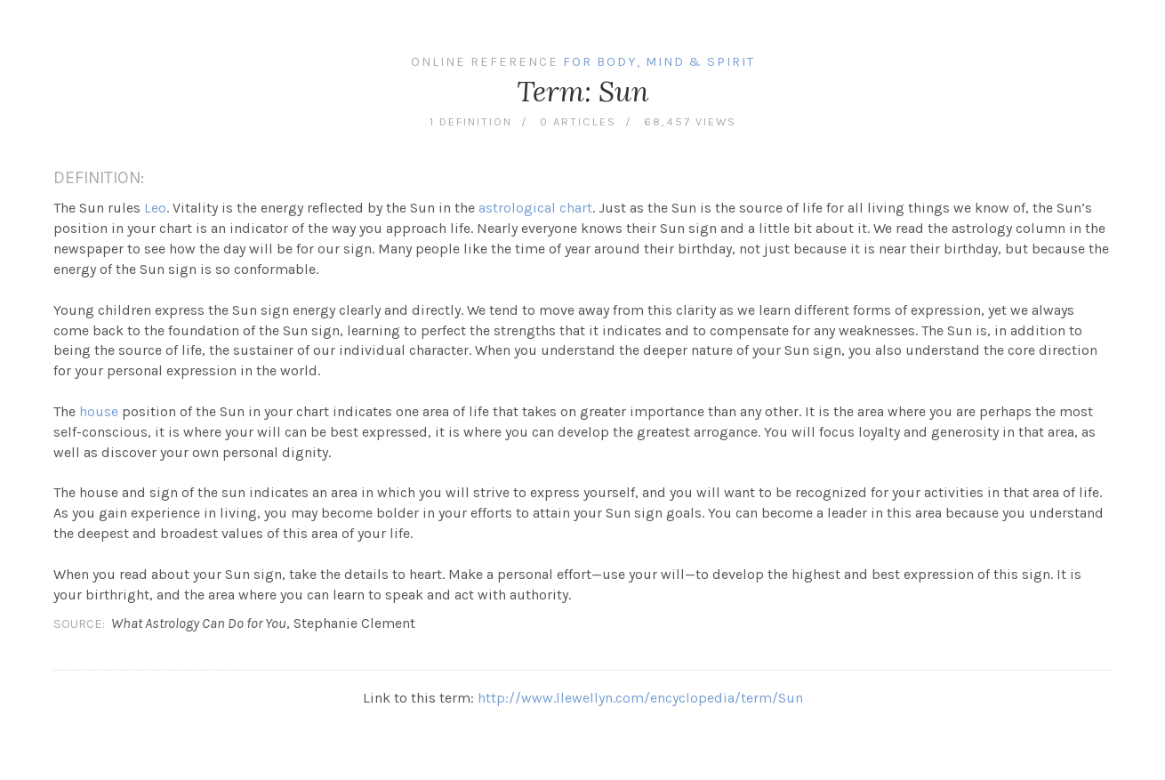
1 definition (471, 121)
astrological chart (535, 207)
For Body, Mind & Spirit (659, 61)
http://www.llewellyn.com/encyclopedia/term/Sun (640, 697)
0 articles (578, 121)
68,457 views (690, 121)
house (98, 411)
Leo (155, 207)
